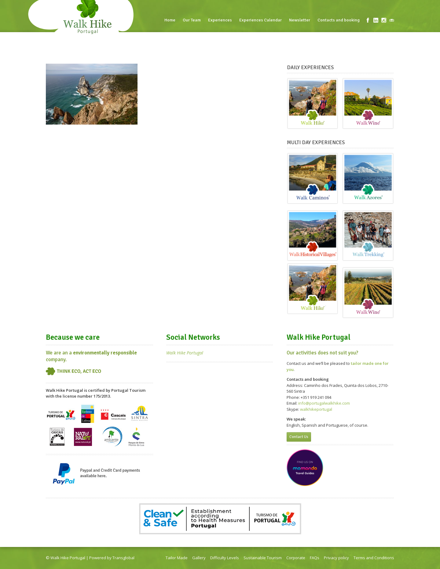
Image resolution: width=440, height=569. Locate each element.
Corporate (295, 557)
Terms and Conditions (374, 557)
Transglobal (123, 557)
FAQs (314, 557)
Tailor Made (177, 557)
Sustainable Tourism (263, 557)
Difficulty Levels (224, 557)
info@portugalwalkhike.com (324, 403)
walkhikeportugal (316, 409)
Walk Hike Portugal (184, 353)
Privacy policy (336, 557)
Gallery (199, 557)
